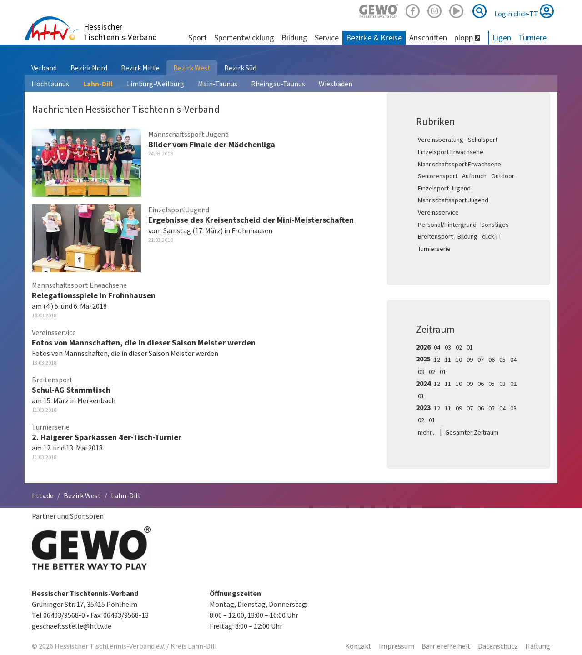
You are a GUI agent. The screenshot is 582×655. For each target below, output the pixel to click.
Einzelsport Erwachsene (450, 152)
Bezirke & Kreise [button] (374, 37)
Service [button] (327, 37)
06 (491, 359)
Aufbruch (474, 176)
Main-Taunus (217, 83)
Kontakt (358, 645)
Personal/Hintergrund (447, 224)
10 (459, 359)
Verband (44, 67)
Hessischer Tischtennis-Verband (120, 31)
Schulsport (482, 139)
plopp (467, 37)
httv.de (43, 495)
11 (448, 359)
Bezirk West (192, 67)
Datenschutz (498, 645)
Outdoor (502, 176)
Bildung (467, 236)
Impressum (396, 645)
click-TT (492, 236)
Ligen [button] (501, 37)
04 (437, 347)
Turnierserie (434, 249)
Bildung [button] (294, 37)
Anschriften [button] (428, 37)
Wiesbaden (335, 83)
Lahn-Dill (98, 83)
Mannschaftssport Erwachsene (459, 164)
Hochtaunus (50, 83)
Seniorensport (437, 176)
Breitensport (435, 236)
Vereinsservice (438, 212)
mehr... (427, 432)
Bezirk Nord (88, 67)
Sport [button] (197, 37)
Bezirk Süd (240, 67)
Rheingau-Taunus (278, 83)
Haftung (537, 645)
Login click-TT (524, 11)
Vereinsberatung (440, 139)
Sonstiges (495, 224)
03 (448, 347)
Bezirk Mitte (140, 67)
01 (470, 347)
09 (470, 359)
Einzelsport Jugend (444, 188)
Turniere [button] (532, 37)
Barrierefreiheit (446, 645)
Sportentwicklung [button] (244, 37)
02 (459, 347)
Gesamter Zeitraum (471, 432)
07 (480, 359)
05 (502, 359)
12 (437, 359)
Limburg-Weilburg (155, 83)
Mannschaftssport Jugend (453, 200)
